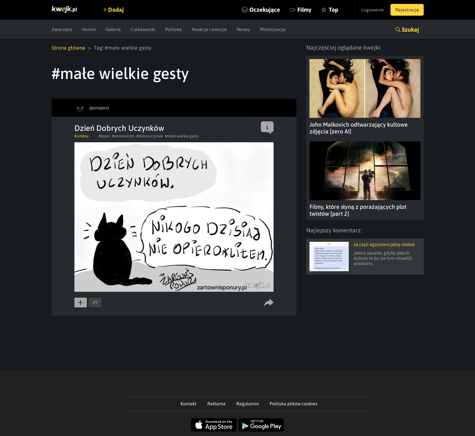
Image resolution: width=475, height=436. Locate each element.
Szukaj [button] (410, 29)
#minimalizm (123, 136)
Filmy (304, 9)
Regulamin (247, 403)
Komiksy (81, 136)
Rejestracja (407, 9)
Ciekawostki (143, 29)
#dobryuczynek (149, 136)
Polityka (173, 29)
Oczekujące (264, 9)
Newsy (243, 29)
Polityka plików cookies (293, 403)
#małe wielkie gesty (182, 136)
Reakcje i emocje (209, 29)
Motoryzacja (273, 29)
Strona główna (68, 48)
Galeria (113, 29)
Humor (89, 29)
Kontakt (189, 403)
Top (333, 9)
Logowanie (372, 9)
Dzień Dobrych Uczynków (119, 128)
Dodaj (116, 9)
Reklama (216, 403)
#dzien (104, 136)
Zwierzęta (62, 29)
